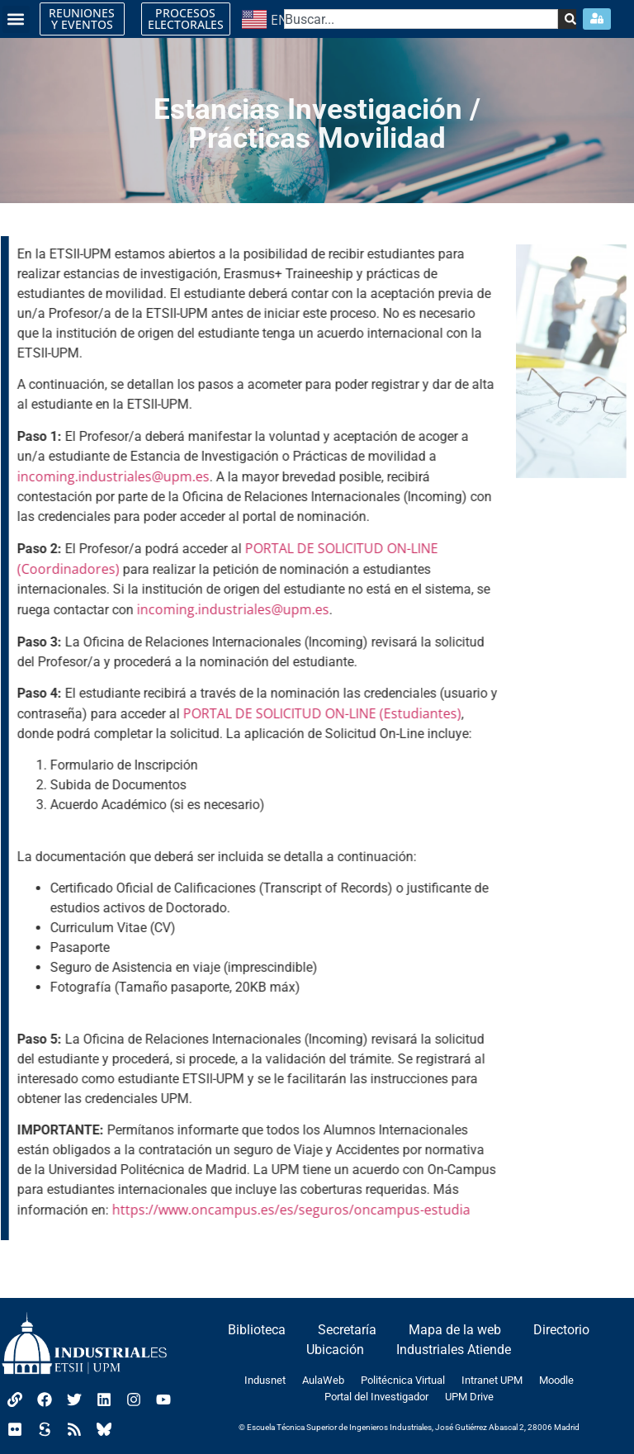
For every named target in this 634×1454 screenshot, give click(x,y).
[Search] (566, 19)
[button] (16, 19)
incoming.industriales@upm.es (110, 476)
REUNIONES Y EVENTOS (82, 18)
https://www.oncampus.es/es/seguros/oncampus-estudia (288, 1210)
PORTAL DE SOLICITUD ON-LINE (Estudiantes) (319, 713)
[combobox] (421, 19)
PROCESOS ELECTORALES (186, 18)
